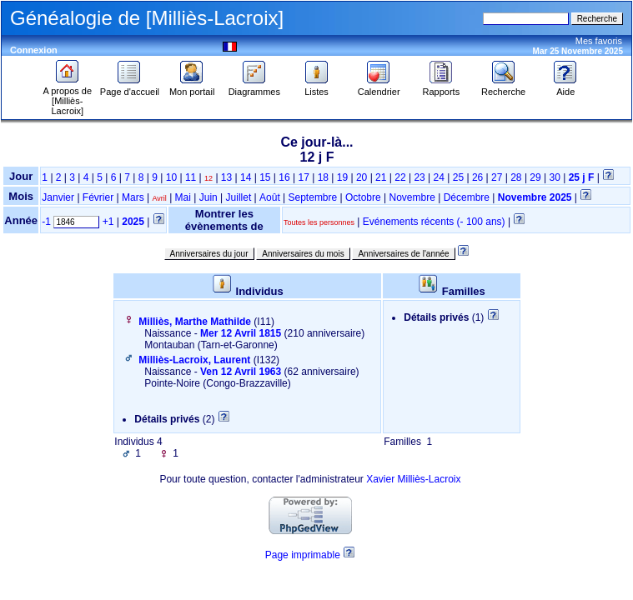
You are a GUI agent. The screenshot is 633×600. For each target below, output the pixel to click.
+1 (108, 222)
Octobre (363, 197)
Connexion (34, 50)
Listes (317, 87)
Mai (183, 197)
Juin (208, 197)
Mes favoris (598, 41)
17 (303, 177)
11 (190, 177)
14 (245, 177)
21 (380, 177)
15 (264, 177)
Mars (133, 197)
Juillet (239, 197)
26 (477, 177)
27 (496, 177)
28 (515, 177)
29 (535, 177)
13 (226, 177)
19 (342, 177)
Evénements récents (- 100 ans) (434, 222)
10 (171, 177)
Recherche (503, 87)
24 (439, 177)
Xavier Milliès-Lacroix (413, 479)
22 (399, 177)
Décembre (467, 197)
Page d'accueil (129, 87)
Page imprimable (302, 555)
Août (269, 197)
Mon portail (191, 87)
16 (284, 177)
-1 (46, 222)
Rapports (441, 87)
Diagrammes (254, 87)
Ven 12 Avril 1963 (240, 372)
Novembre (412, 197)
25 (458, 177)
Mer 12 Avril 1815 (240, 333)
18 (323, 177)
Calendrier (379, 87)
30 (555, 177)
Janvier (58, 197)
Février (98, 197)
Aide (565, 87)
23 (419, 177)
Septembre (313, 197)
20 (361, 177)
